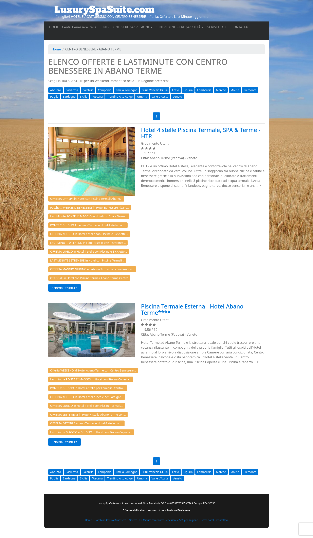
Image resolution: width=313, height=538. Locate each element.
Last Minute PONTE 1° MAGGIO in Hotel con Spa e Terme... (89, 216)
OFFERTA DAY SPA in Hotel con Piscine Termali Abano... (86, 199)
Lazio (175, 90)
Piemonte (250, 90)
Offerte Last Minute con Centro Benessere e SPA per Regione (163, 520)
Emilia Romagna (126, 90)
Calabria (87, 90)
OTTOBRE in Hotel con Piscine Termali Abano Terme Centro (89, 278)
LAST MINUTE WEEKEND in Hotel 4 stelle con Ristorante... (88, 243)
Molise (235, 90)
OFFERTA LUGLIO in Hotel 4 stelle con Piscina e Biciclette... (88, 251)
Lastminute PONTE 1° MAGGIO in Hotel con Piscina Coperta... (90, 379)
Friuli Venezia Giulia (155, 90)
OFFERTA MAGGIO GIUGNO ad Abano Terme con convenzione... (92, 269)
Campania (104, 90)
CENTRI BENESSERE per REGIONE (124, 27)
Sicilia (84, 96)
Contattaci (222, 520)
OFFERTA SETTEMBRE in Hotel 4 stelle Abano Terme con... (88, 414)
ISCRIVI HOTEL (218, 27)
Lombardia (204, 90)
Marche (221, 90)
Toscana (97, 96)
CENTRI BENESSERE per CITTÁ (177, 27)
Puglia (54, 96)
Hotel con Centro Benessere (110, 520)
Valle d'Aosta (159, 96)
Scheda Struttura (64, 288)
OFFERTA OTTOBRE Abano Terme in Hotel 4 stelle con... (86, 423)
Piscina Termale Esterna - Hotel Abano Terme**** (192, 309)
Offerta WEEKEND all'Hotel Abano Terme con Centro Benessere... (93, 370)
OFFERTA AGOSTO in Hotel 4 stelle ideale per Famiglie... (86, 397)
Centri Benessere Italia (80, 27)
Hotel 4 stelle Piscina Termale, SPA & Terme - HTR (200, 133)
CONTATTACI (242, 27)
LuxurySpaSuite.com (104, 9)
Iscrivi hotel (207, 520)
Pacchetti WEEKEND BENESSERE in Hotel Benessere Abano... (89, 207)
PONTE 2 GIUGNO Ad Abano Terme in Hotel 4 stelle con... (88, 225)
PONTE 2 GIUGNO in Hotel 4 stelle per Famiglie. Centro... (87, 388)
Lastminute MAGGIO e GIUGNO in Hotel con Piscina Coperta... (91, 432)
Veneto (177, 96)
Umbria (142, 96)
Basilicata (72, 90)
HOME (54, 27)
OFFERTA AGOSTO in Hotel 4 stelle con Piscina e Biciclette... (89, 234)
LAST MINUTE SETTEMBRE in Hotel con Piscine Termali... (87, 260)
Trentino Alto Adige (120, 96)
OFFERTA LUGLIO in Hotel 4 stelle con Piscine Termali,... (86, 406)
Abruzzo (55, 90)
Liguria (187, 90)
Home (56, 49)
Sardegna (69, 96)
